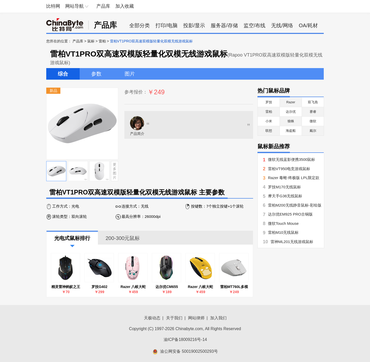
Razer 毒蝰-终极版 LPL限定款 (293, 177)
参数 (96, 74)
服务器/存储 (224, 25)
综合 (63, 74)
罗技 (268, 102)
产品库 (103, 6)
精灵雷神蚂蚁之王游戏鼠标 (65, 287)
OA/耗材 (308, 25)
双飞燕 (313, 102)
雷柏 (102, 41)
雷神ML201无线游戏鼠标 (292, 241)
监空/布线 (255, 25)
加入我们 (218, 318)
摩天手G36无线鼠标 (285, 196)
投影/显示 (194, 25)
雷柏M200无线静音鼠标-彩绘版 (294, 205)
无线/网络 (282, 25)
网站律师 (196, 318)
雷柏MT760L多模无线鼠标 (234, 287)
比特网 (53, 6)
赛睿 (313, 112)
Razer (290, 102)
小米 (268, 121)
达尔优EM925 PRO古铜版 (290, 214)
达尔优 (291, 112)
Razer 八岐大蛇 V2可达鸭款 (200, 287)
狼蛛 (291, 121)
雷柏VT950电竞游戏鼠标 (289, 168)
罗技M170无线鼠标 (284, 187)
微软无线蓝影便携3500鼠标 (291, 159)
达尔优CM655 (166, 287)
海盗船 (291, 131)
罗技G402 (99, 287)
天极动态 (152, 318)
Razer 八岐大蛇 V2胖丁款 (133, 287)
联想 (268, 131)
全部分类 (139, 25)
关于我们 (174, 318)
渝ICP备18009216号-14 (185, 339)
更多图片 (114, 170)
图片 (130, 74)
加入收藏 (124, 6)
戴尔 (313, 131)
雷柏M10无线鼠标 (283, 232)
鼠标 (91, 41)
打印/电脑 (166, 25)
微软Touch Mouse (283, 223)
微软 (313, 121)
